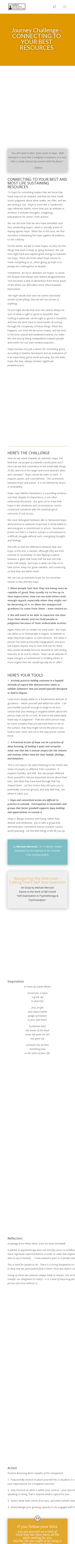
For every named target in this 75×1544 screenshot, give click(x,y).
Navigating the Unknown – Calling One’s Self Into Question (37, 880)
